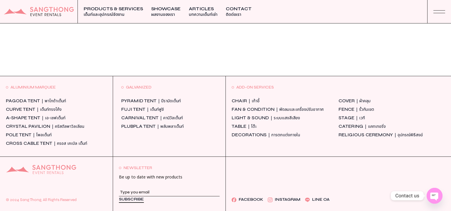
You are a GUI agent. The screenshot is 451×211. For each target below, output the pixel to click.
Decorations (266, 135)
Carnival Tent (152, 118)
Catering (362, 126)
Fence (356, 109)
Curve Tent (34, 109)
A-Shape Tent (35, 118)
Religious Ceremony (381, 135)
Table (244, 126)
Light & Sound (266, 118)
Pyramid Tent (151, 101)
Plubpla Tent (152, 126)
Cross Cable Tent (46, 143)
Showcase (166, 12)
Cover (355, 101)
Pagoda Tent (36, 101)
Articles (203, 12)
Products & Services (113, 12)
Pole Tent (29, 135)
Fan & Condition (278, 109)
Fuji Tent (142, 109)
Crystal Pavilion (45, 126)
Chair (246, 101)
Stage (352, 118)
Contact (239, 12)
